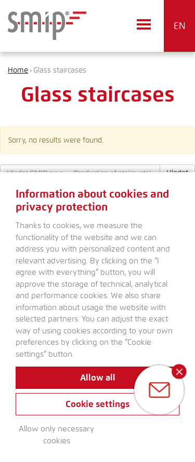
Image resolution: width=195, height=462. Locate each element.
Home (18, 70)
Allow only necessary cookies (56, 434)
